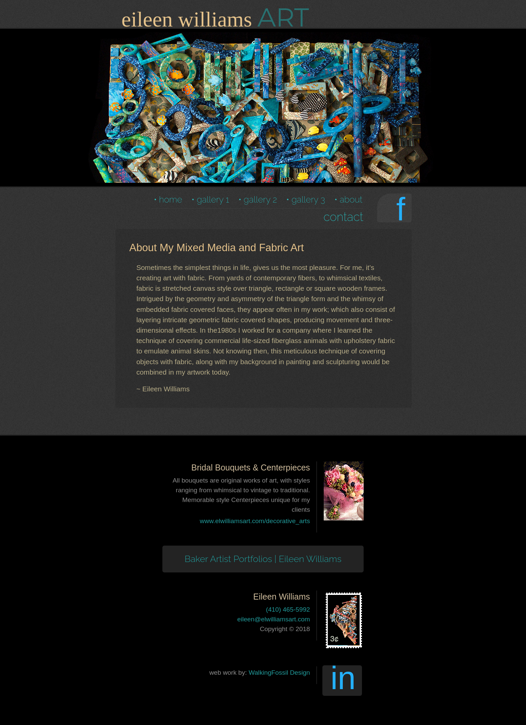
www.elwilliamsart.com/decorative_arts (255, 520)
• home (168, 199)
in (343, 680)
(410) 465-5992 (288, 609)
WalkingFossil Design (279, 672)
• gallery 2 (258, 199)
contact (343, 217)
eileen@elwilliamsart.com (273, 619)
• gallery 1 (210, 199)
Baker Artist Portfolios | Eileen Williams (263, 559)
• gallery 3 (305, 199)
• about (348, 199)
